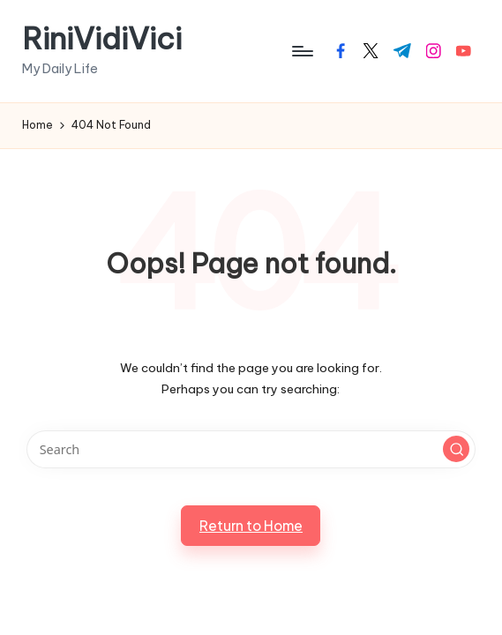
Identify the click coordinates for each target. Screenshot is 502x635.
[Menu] (301, 51)
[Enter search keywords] (251, 449)
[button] (456, 449)
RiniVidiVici (102, 38)
